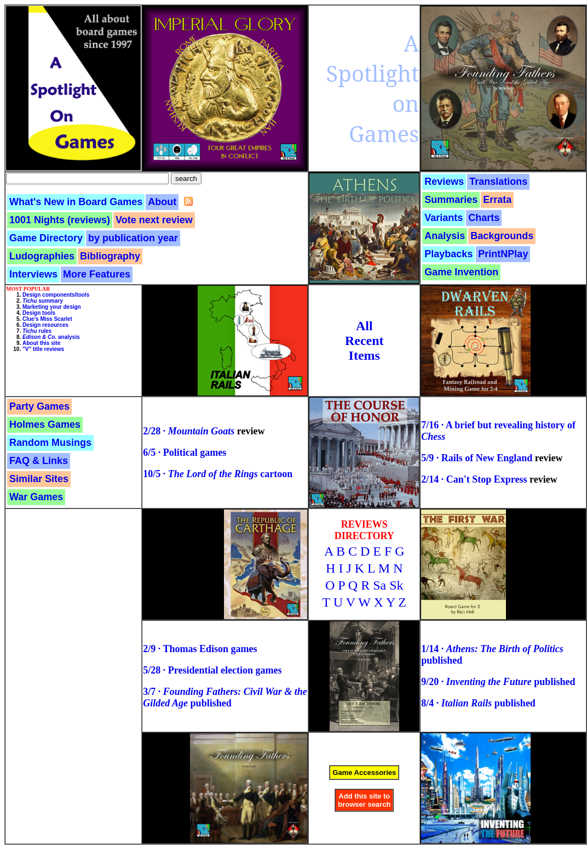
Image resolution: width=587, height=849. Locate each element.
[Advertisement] (39, 575)
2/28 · (188, 431)
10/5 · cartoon (217, 473)
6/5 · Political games (184, 452)
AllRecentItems (364, 341)
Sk (396, 585)
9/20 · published (498, 681)
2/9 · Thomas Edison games (200, 648)
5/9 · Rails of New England (476, 457)
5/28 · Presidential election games (212, 670)
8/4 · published (478, 703)
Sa (379, 585)
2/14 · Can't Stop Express (474, 479)
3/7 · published (225, 697)
